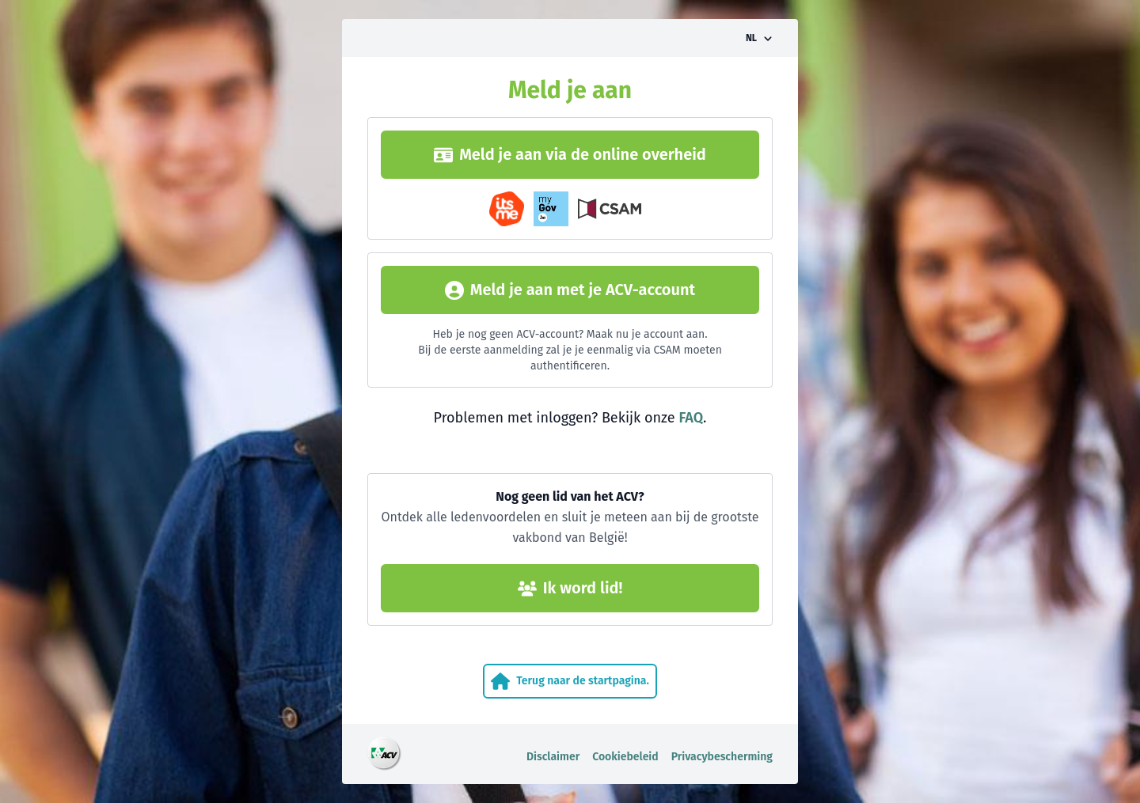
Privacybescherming (722, 756)
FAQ (690, 417)
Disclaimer (553, 756)
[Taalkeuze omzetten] (759, 38)
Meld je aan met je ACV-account (570, 290)
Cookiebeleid (625, 756)
